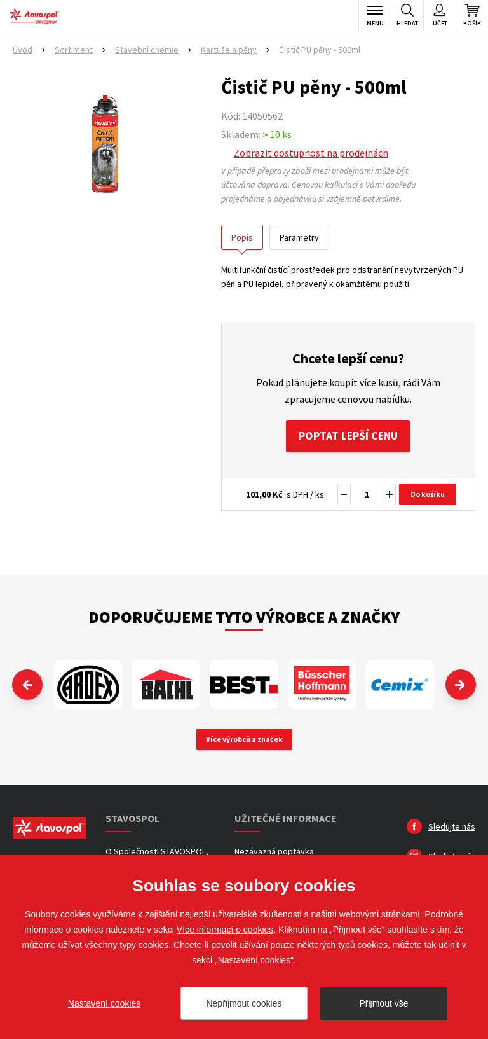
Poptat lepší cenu (347, 436)
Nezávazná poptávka (274, 852)
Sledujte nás (451, 827)
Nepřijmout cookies (243, 1003)
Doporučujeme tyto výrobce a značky (244, 617)
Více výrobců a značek (244, 739)
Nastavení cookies (104, 1003)
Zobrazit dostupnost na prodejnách (311, 152)
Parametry (299, 237)
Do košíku (427, 494)
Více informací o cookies (225, 929)
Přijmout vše (383, 1003)
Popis (242, 237)
